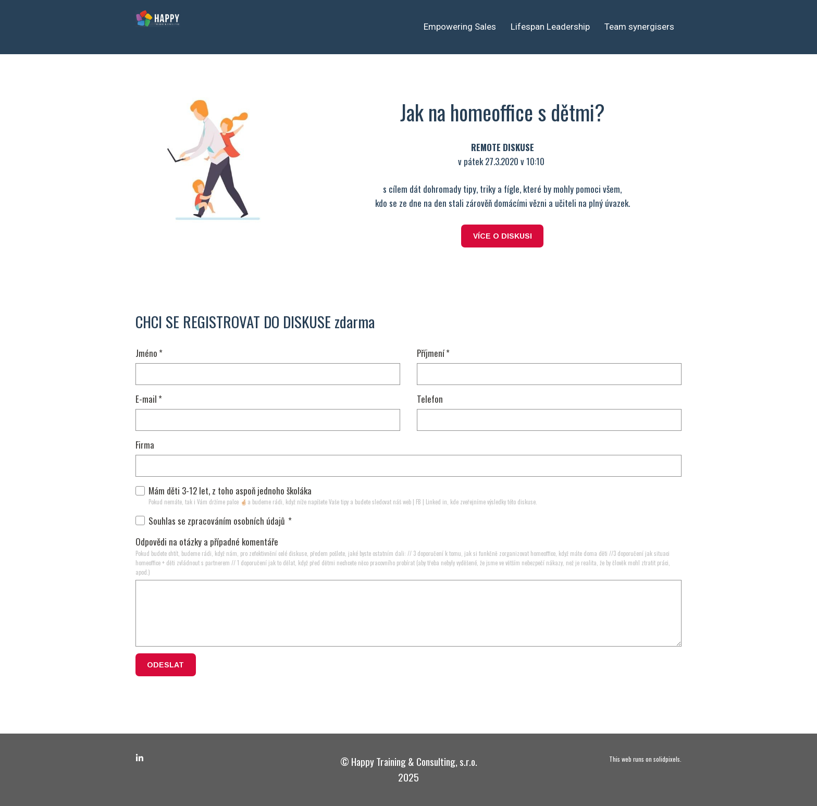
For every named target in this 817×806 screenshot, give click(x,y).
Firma (144, 444)
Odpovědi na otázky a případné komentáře (206, 541)
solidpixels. (667, 758)
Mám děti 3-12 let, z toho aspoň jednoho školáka (223, 490)
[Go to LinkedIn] (139, 758)
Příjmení (433, 352)
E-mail (148, 398)
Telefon (430, 398)
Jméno (149, 352)
